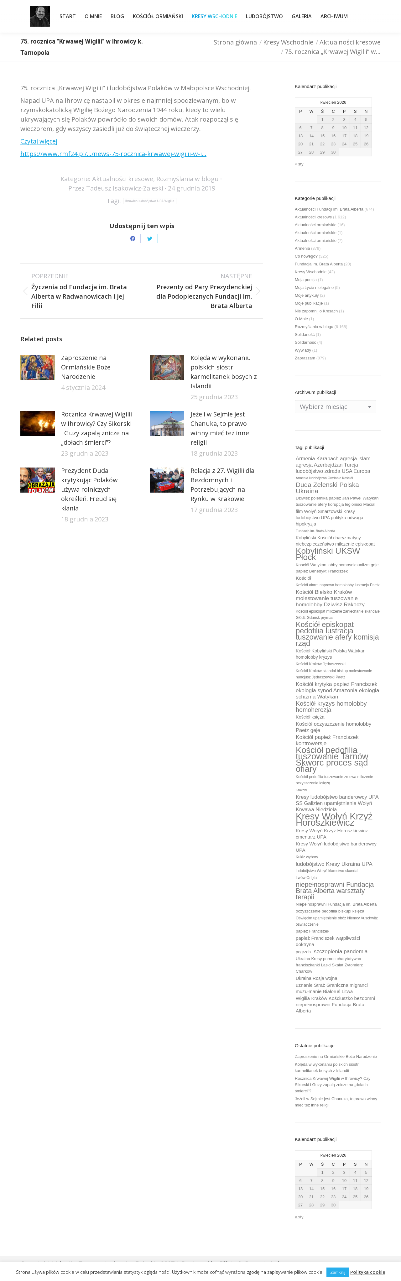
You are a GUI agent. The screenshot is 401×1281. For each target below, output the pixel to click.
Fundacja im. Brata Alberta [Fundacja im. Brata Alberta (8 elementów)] (315, 531)
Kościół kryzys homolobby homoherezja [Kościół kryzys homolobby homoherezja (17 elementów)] (331, 706)
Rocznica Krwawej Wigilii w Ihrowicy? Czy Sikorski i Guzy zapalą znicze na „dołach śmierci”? (96, 428)
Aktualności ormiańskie (315, 224)
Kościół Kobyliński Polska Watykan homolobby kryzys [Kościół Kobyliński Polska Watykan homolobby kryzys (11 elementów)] (331, 654)
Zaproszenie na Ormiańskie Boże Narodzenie (86, 367)
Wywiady (303, 350)
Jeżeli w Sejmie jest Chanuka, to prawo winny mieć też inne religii (219, 428)
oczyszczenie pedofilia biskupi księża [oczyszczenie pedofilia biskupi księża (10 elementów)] (330, 911)
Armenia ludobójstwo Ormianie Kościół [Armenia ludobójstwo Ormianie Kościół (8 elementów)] (324, 478)
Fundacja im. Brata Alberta (319, 264)
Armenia (302, 248)
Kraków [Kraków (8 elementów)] (301, 790)
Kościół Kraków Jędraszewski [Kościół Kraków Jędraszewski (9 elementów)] (321, 664)
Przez (115, 188)
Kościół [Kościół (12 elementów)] (303, 578)
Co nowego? (306, 256)
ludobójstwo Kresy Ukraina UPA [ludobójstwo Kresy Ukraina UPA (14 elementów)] (334, 864)
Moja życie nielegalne (314, 287)
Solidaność (305, 334)
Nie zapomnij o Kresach (316, 311)
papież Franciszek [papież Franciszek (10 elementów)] (312, 931)
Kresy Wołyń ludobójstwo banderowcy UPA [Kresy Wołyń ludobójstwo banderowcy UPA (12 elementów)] (336, 847)
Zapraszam (305, 358)
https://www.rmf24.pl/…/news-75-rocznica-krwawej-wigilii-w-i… (113, 153)
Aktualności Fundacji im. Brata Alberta (329, 209)
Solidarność (305, 342)
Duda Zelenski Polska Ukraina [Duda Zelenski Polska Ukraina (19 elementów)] (327, 488)
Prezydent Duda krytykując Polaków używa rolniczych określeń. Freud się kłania (89, 489)
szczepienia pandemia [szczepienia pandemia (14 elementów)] (341, 951)
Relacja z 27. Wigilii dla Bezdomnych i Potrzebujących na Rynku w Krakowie (222, 484)
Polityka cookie (367, 1272)
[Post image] (37, 367)
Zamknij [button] (337, 1272)
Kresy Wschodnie (310, 271)
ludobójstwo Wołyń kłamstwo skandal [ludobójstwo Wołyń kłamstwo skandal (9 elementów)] (327, 871)
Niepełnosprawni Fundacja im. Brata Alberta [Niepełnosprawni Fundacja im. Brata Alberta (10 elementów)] (336, 904)
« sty (299, 164)
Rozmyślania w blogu (187, 179)
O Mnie (301, 318)
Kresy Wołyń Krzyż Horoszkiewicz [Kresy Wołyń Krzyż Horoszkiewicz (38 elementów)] (334, 819)
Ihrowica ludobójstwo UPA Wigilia (149, 201)
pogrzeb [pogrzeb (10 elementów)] (303, 951)
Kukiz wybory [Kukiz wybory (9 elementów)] (307, 857)
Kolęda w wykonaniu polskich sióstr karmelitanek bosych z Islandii (223, 371)
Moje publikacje (309, 303)
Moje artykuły (307, 295)
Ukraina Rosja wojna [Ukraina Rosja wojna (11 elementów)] (316, 978)
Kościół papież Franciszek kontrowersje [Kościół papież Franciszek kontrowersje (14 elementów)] (327, 740)
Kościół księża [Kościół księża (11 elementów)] (310, 716)
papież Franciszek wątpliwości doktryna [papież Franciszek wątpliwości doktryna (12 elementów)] (328, 941)
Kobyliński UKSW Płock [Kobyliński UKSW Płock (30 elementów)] (328, 554)
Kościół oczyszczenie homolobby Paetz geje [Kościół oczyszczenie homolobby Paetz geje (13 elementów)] (333, 727)
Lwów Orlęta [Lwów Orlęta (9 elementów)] (306, 878)
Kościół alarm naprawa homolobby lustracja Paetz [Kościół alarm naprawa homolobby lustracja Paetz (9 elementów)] (338, 585)
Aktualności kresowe (122, 179)
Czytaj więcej (38, 141)
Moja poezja (306, 279)
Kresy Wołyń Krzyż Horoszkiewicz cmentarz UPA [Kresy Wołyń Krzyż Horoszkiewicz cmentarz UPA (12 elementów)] (332, 833)
